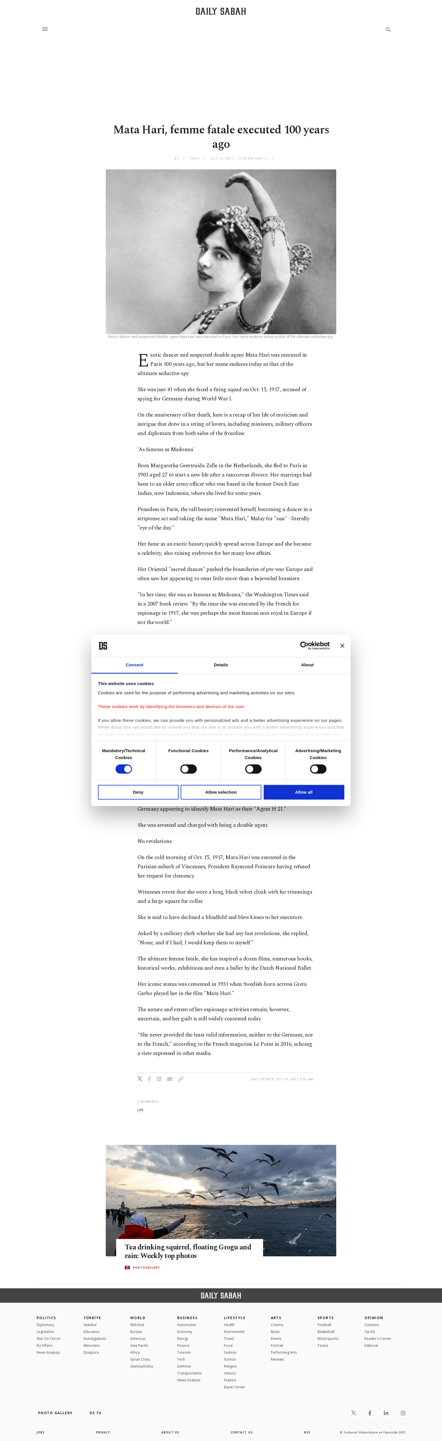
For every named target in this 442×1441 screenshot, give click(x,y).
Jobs (41, 1432)
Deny (138, 792)
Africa (135, 1352)
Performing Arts (284, 1352)
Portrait (277, 1345)
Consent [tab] (134, 664)
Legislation (45, 1331)
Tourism (184, 1352)
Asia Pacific (139, 1345)
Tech (181, 1359)
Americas (138, 1338)
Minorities (92, 1345)
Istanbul (90, 1324)
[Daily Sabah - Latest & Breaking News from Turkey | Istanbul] (221, 11)
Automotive (186, 1324)
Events (276, 1338)
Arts (276, 1317)
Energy (182, 1338)
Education (92, 1331)
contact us (242, 1432)
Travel (229, 1338)
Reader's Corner (377, 1338)
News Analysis (48, 1352)
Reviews (277, 1359)
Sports (326, 1317)
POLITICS (46, 1317)
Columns (371, 1324)
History (230, 1373)
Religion (230, 1366)
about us (170, 1432)
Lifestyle (234, 1317)
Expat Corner (234, 1387)
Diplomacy (45, 1324)
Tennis (323, 1345)
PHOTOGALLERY (146, 1268)
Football (324, 1324)
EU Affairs (44, 1345)
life (140, 1110)
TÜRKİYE (92, 1317)
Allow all (304, 792)
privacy (103, 1432)
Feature (230, 1380)
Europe (136, 1331)
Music (275, 1331)
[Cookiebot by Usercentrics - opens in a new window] (304, 646)
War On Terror (49, 1338)
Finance (183, 1345)
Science (230, 1359)
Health (229, 1324)
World (138, 1317)
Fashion (230, 1352)
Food (228, 1345)
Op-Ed (369, 1331)
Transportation (189, 1373)
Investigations (95, 1338)
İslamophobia (141, 1366)
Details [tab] (221, 664)
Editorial (371, 1345)
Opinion (374, 1317)
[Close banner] (342, 646)
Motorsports (328, 1338)
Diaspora (91, 1352)
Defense (184, 1366)
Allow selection (221, 792)
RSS (307, 1432)
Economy (184, 1331)
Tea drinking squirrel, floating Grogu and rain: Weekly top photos (189, 1252)
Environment (234, 1331)
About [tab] (307, 664)
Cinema (277, 1324)
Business (187, 1317)
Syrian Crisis (140, 1359)
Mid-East (137, 1324)
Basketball (326, 1331)
